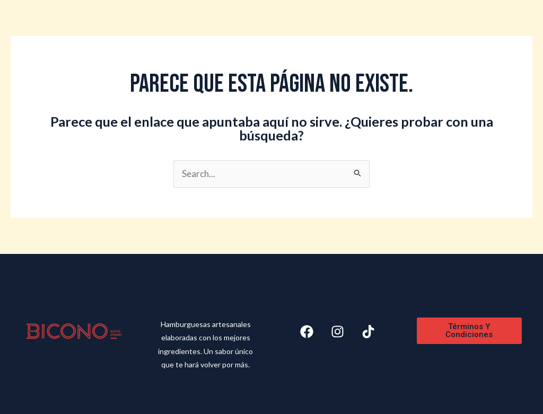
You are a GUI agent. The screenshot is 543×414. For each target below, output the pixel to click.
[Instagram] (337, 331)
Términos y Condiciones (469, 330)
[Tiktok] (368, 331)
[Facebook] (306, 331)
